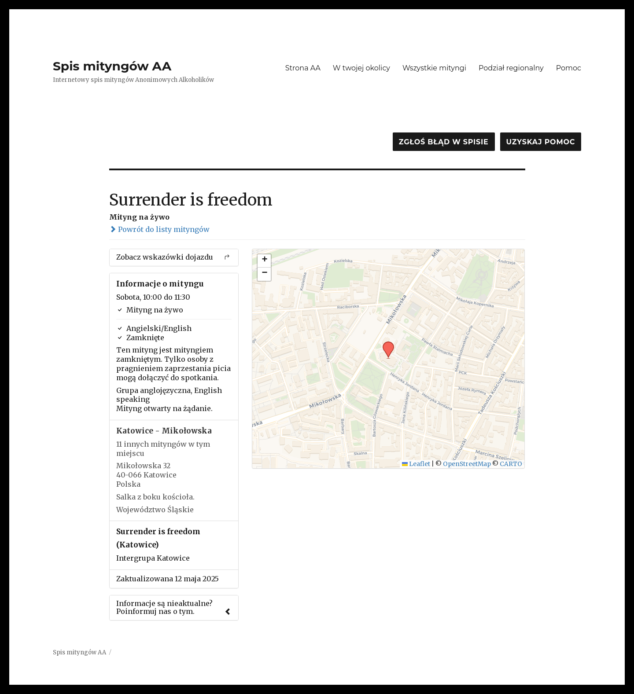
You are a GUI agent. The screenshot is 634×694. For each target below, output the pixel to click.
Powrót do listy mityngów (159, 229)
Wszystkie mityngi (434, 68)
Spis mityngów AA (112, 66)
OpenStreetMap (467, 464)
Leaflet (416, 464)
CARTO (511, 464)
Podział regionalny (511, 68)
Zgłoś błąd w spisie (444, 142)
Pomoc (568, 68)
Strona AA (303, 68)
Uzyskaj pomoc (540, 142)
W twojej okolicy (361, 68)
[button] (385, 344)
